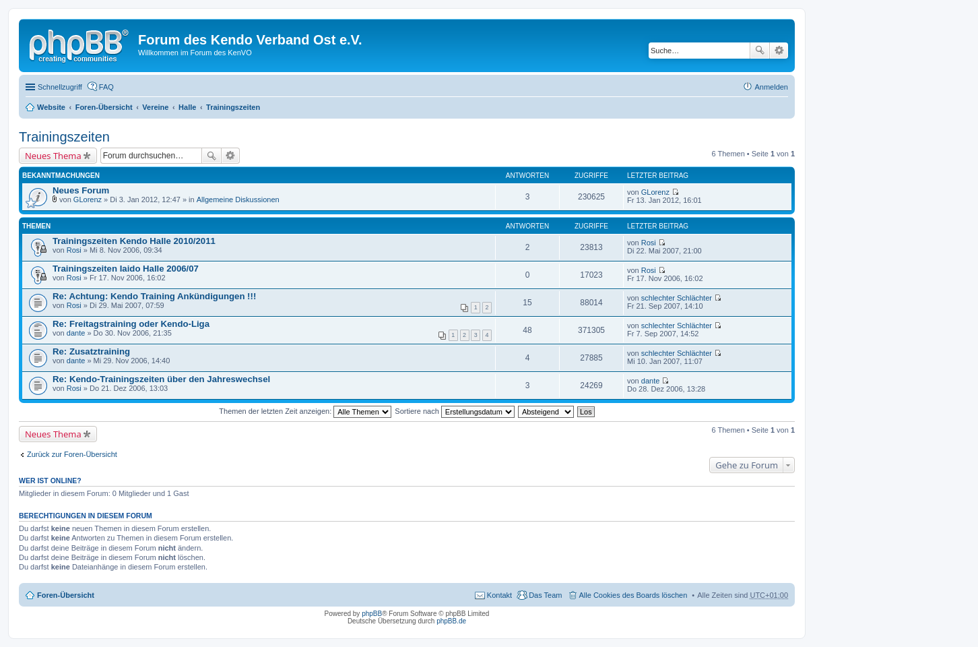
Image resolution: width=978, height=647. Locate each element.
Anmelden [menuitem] (771, 87)
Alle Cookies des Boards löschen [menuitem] (633, 595)
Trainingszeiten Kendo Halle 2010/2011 (134, 241)
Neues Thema (53, 156)
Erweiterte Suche (779, 50)
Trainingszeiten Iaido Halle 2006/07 (126, 269)
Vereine (155, 107)
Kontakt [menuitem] (499, 595)
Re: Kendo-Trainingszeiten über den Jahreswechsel (161, 379)
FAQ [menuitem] (106, 87)
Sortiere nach (454, 411)
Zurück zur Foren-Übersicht (72, 454)
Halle (187, 107)
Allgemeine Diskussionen (238, 199)
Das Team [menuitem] (545, 595)
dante (76, 333)
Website (51, 107)
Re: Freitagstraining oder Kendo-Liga (131, 324)
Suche (760, 50)
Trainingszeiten (233, 107)
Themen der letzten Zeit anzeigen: (305, 411)
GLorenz (87, 199)
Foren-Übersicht (104, 107)
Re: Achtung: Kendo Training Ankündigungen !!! (154, 296)
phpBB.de (451, 621)
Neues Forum (81, 190)
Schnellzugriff (60, 87)
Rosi (74, 250)
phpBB (372, 613)
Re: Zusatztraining (91, 351)
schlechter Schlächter (676, 298)
